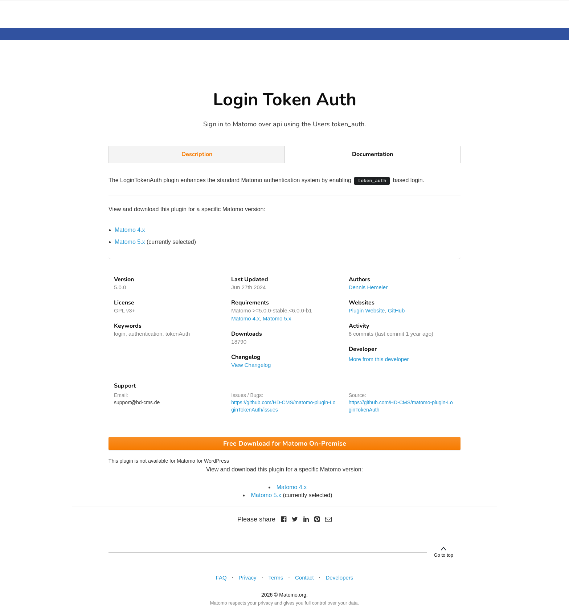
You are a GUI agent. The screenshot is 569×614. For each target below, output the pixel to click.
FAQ (221, 577)
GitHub (396, 310)
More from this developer (379, 359)
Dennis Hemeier (368, 287)
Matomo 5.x (130, 242)
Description (196, 154)
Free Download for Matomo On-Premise (284, 443)
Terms (275, 577)
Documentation (372, 154)
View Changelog (251, 365)
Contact (304, 577)
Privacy (247, 577)
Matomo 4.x (130, 230)
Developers (339, 577)
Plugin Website (367, 310)
